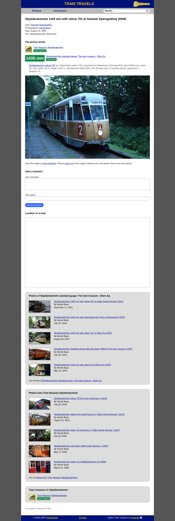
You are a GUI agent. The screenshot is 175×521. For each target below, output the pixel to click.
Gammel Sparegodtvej (41, 25)
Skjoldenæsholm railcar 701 (42, 65)
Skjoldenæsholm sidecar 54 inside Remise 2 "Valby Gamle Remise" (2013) (89, 414)
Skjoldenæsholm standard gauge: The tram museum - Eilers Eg (76, 56)
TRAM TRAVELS (79, 4)
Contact (82, 518)
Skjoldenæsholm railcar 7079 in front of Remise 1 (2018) (80, 398)
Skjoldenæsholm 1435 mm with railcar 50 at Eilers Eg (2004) (82, 365)
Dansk (36, 11)
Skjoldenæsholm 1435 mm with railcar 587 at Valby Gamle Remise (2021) (88, 301)
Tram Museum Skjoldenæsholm (48, 47)
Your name (87, 197)
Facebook (134, 518)
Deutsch (60, 11)
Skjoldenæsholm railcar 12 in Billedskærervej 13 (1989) (80, 462)
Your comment (87, 183)
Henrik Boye (45, 28)
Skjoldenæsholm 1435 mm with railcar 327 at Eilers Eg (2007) (83, 333)
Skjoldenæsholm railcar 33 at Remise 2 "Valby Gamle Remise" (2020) (87, 430)
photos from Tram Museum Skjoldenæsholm (57, 477)
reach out (69, 163)
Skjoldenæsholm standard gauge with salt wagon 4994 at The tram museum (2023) (93, 349)
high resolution (49, 163)
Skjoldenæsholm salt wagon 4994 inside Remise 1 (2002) (81, 446)
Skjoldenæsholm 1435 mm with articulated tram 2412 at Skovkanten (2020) (89, 317)
